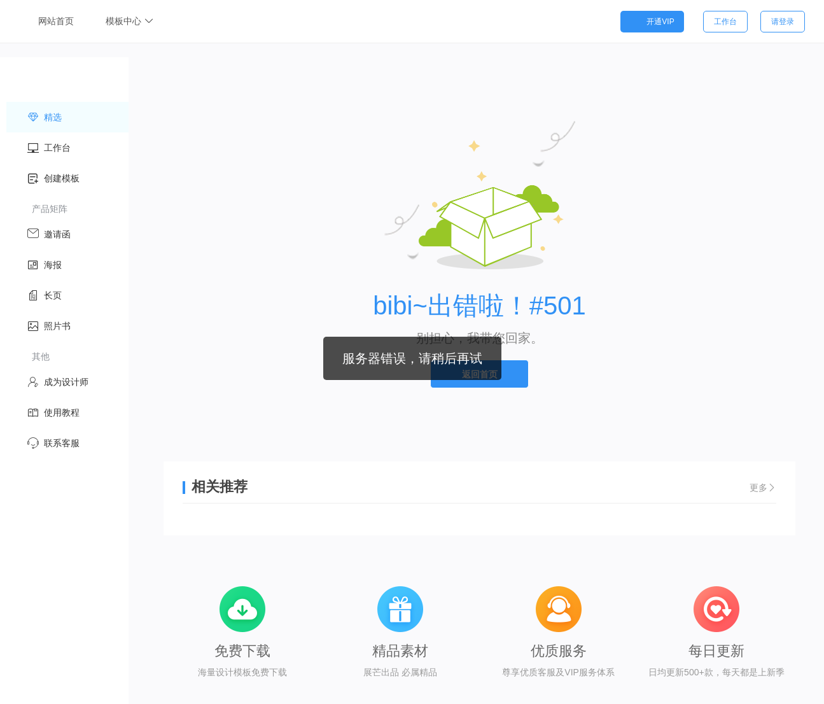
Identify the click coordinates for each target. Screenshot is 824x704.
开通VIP (652, 21)
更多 (763, 489)
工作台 (725, 21)
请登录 (782, 21)
